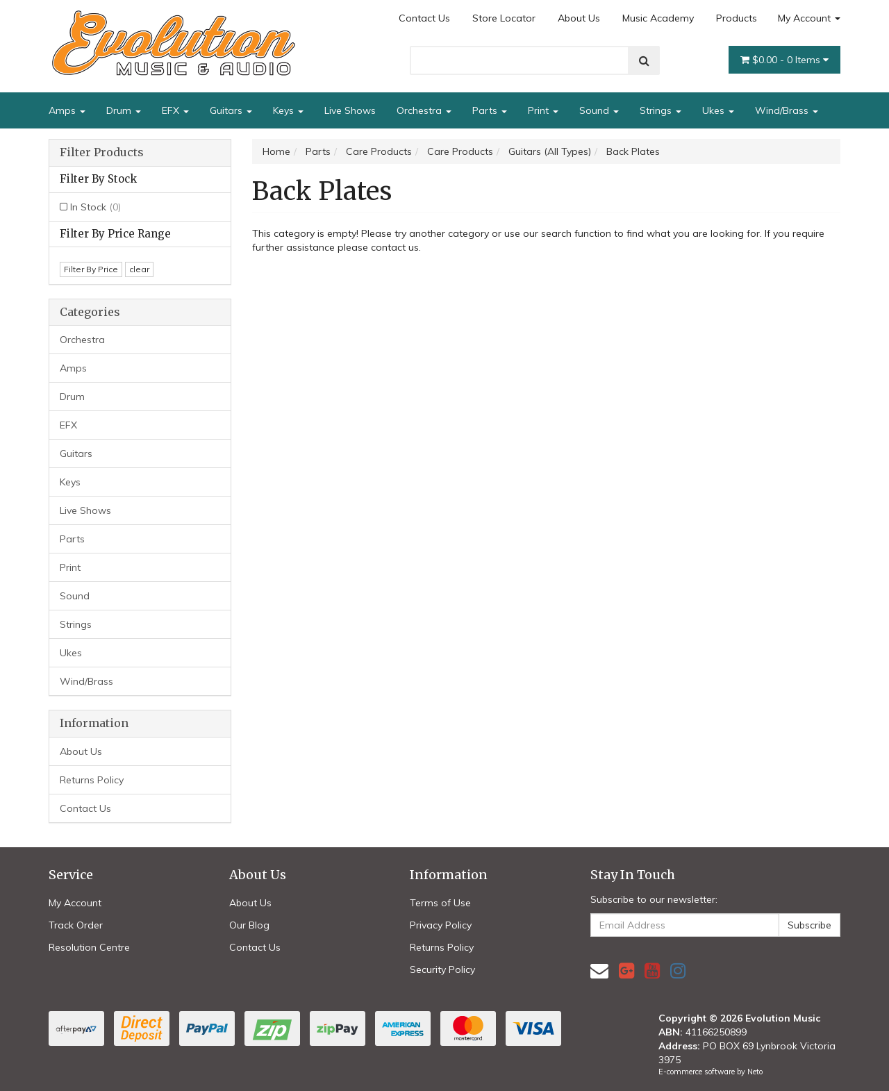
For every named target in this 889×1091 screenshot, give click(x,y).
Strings (660, 110)
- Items (784, 59)
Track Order (76, 925)
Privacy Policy (441, 925)
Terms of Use (440, 903)
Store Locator (503, 18)
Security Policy (442, 969)
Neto (755, 1071)
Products (736, 18)
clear (139, 269)
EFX (175, 110)
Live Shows (350, 110)
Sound (599, 110)
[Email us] (599, 970)
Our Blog (249, 925)
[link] (626, 970)
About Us (579, 18)
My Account (809, 18)
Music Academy (658, 18)
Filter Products (102, 153)
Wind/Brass (786, 110)
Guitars (231, 110)
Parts (489, 110)
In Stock (95, 207)
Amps (67, 110)
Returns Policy (92, 780)
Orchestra (424, 110)
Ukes (718, 110)
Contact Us (424, 18)
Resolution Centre (89, 947)
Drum (123, 110)
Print (543, 110)
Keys (288, 110)
